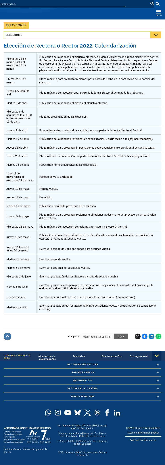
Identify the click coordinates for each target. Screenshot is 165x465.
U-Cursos (107, 3)
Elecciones (16, 25)
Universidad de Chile (75, 452)
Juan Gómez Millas (75, 436)
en (140, 3)
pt (151, 3)
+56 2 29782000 (65, 441)
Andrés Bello (75, 433)
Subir (7, 336)
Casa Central (87, 428)
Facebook (144, 336)
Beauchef (88, 433)
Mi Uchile (119, 3)
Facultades (87, 3)
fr (146, 3)
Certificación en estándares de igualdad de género (25, 451)
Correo (131, 3)
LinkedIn (151, 336)
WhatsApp (158, 336)
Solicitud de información (143, 440)
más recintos (98, 436)
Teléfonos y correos (86, 441)
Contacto (86, 443)
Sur (88, 436)
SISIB (60, 452)
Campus (63, 433)
